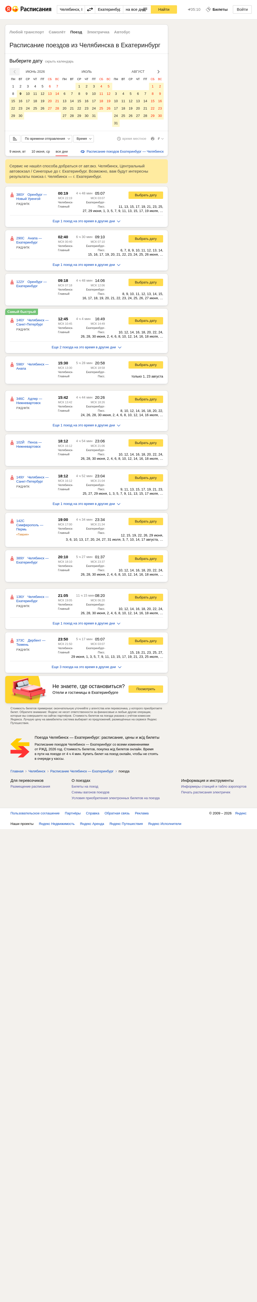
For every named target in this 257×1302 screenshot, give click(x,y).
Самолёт (57, 32)
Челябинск (36, 771)
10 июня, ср (40, 151)
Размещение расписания (30, 786)
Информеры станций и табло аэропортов (214, 786)
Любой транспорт (26, 32)
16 (20, 101)
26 (42, 108)
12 (42, 94)
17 (28, 101)
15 (13, 101)
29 (13, 116)
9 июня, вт (17, 151)
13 (50, 94)
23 (20, 108)
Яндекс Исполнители (164, 824)
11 (35, 94)
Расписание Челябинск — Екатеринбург (82, 771)
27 (50, 108)
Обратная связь (117, 813)
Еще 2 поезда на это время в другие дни (86, 347)
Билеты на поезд (85, 786)
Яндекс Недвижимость (57, 824)
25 (35, 108)
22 (13, 108)
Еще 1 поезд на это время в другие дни (87, 221)
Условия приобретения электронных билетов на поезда (116, 798)
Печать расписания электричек (205, 792)
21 (57, 101)
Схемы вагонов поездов (90, 792)
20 (50, 101)
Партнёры (73, 813)
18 (35, 101)
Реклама (142, 813)
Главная (16, 771)
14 (57, 94)
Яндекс (241, 813)
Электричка (98, 32)
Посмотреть (145, 689)
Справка (92, 813)
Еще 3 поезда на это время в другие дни (86, 667)
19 (42, 101)
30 (20, 116)
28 (57, 108)
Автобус (122, 32)
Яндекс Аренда (92, 824)
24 (28, 108)
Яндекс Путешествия (126, 824)
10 (28, 94)
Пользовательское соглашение (35, 813)
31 (94, 116)
